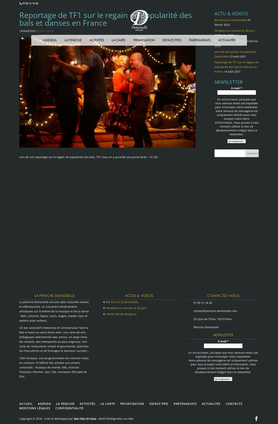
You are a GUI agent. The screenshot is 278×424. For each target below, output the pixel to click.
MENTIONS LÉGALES (34, 408)
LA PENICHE (65, 404)
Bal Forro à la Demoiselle (122, 302)
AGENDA (44, 404)
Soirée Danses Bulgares (121, 314)
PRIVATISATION (132, 404)
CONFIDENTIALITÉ (69, 408)
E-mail (236, 88)
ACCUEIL (26, 404)
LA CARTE (107, 404)
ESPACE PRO (158, 404)
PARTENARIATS (185, 404)
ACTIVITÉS (87, 404)
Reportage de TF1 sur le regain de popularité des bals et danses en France (236, 66)
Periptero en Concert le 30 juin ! (126, 308)
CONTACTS (234, 404)
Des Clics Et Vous (85, 419)
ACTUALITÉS (211, 404)
